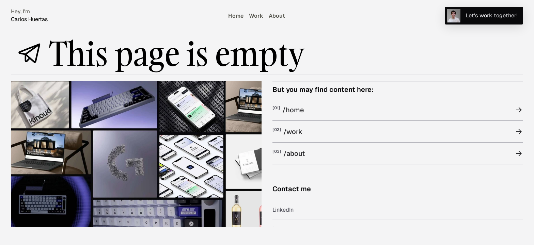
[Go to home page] (236, 15)
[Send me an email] (484, 15)
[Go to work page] (256, 15)
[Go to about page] (277, 15)
